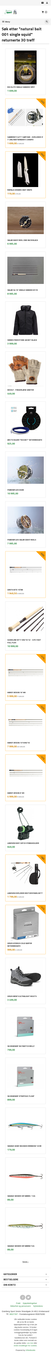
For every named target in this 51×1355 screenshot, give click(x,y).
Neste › (25, 1262)
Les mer (30, 1343)
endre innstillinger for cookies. (25, 1346)
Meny (6, 22)
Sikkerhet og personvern (20, 1306)
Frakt (18, 1303)
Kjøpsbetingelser (30, 1303)
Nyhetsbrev (38, 1306)
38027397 (13, 1314)
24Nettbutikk (30, 1350)
